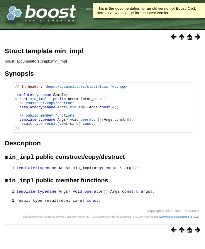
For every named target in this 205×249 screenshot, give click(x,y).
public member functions (50, 122)
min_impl (38, 102)
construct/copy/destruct (50, 107)
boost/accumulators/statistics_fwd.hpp (86, 87)
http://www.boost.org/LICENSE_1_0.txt (176, 227)
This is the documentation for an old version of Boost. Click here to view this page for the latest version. (146, 10)
